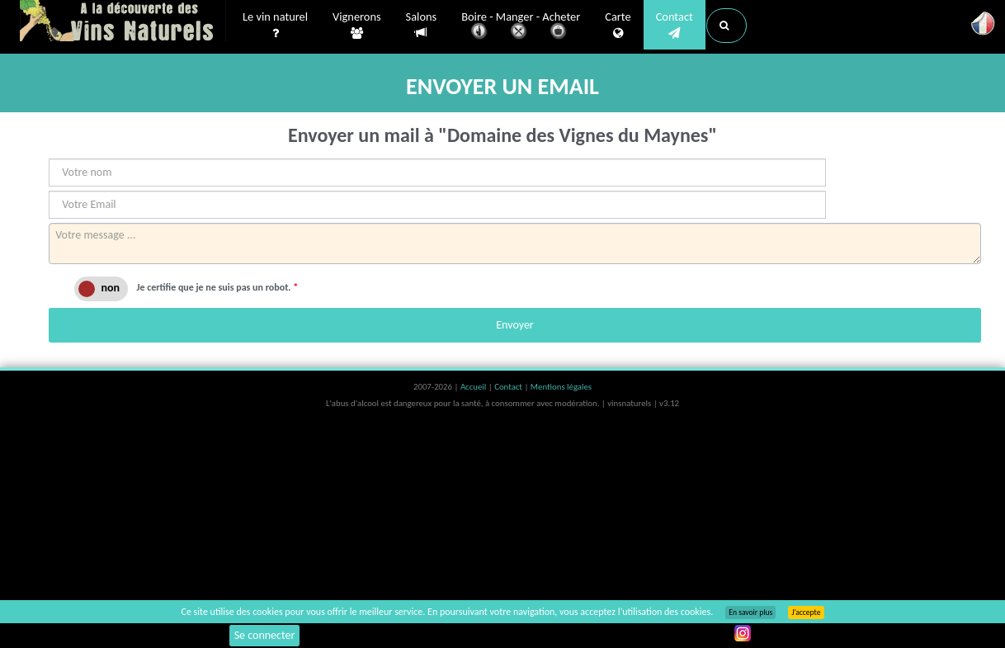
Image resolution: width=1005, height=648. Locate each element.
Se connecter (264, 635)
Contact (674, 25)
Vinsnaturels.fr (123, 22)
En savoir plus (750, 612)
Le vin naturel (275, 25)
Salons (421, 25)
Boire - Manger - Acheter (520, 27)
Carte (617, 25)
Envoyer (514, 325)
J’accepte (805, 612)
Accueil (474, 386)
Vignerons (357, 25)
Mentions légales (561, 386)
